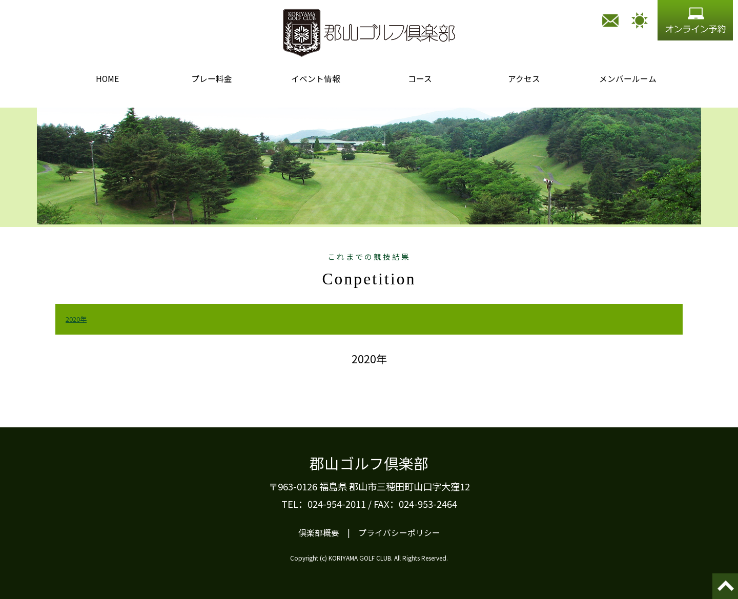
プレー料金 (211, 79)
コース (420, 79)
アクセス (524, 79)
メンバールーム (628, 79)
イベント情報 (315, 79)
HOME (107, 79)
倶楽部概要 (318, 533)
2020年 (76, 319)
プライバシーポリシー (399, 533)
